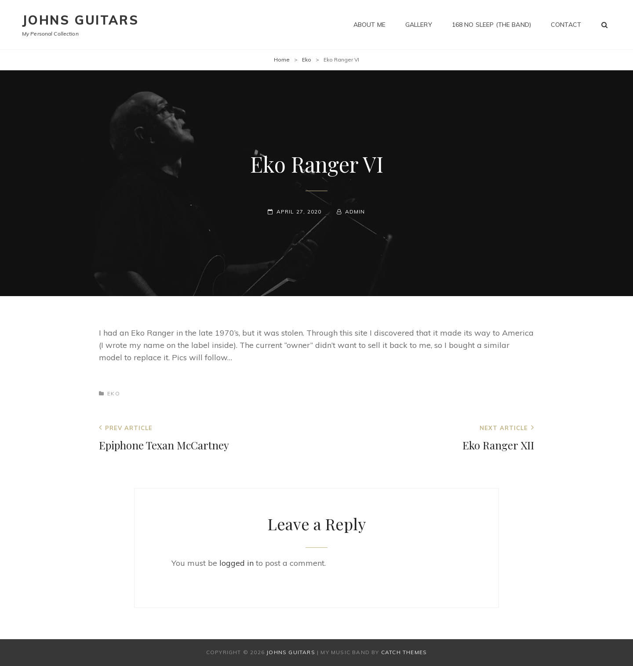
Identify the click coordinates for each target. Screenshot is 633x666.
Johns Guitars (80, 20)
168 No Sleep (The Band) (491, 25)
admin (355, 211)
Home (282, 59)
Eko (306, 59)
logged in (236, 563)
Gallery (418, 25)
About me (369, 25)
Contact (566, 25)
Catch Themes (404, 652)
